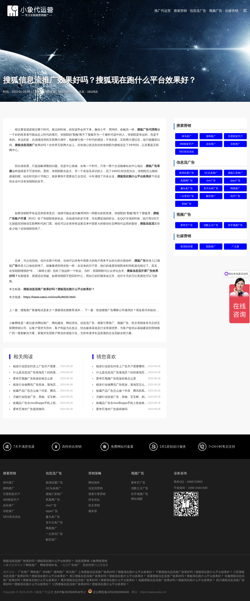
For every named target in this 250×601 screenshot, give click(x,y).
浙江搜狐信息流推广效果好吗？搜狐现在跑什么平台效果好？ (107, 576)
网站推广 (43, 323)
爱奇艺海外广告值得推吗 (28, 409)
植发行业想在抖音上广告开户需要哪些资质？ (41, 366)
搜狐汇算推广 (235, 172)
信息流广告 (198, 10)
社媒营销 (231, 10)
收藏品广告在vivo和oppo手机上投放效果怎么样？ (44, 403)
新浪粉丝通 (186, 246)
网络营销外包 (48, 565)
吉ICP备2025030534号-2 (70, 592)
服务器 (92, 511)
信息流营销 (95, 488)
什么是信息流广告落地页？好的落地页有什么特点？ (45, 372)
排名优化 (94, 499)
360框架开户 (186, 144)
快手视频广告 (235, 225)
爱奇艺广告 (186, 225)
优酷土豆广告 (211, 225)
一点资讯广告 (186, 196)
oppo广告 (235, 180)
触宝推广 (211, 196)
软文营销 (94, 505)
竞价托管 (88, 565)
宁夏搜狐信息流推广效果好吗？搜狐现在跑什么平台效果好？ (194, 572)
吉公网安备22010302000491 (111, 592)
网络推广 (31, 565)
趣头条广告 (186, 188)
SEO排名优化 (186, 151)
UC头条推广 (210, 172)
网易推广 (235, 188)
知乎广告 (235, 196)
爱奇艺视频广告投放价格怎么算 (33, 378)
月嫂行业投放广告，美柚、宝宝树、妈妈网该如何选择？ (48, 396)
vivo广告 (210, 180)
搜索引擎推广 (105, 323)
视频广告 (215, 10)
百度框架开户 (235, 136)
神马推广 (186, 136)
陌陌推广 (211, 246)
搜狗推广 (211, 136)
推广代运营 (162, 10)
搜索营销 (180, 10)
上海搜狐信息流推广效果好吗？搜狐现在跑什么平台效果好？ (116, 572)
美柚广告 (186, 203)
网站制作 (94, 482)
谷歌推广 (235, 144)
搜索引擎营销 (96, 494)
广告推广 (74, 565)
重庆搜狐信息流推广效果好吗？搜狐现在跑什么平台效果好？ (99, 580)
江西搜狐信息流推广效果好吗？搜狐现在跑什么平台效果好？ (90, 584)
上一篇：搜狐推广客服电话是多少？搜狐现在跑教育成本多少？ (47, 310)
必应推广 (211, 144)
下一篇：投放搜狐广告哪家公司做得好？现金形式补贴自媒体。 (122, 310)
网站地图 (136, 498)
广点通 (235, 246)
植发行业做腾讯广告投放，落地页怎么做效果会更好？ (47, 384)
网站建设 (57, 323)
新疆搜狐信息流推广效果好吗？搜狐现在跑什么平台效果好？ (185, 576)
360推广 (47, 572)
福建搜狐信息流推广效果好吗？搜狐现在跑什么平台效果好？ (176, 580)
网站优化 (71, 323)
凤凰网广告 (186, 180)
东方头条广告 (211, 188)
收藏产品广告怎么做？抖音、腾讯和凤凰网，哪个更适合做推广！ (54, 390)
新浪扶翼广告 (186, 172)
